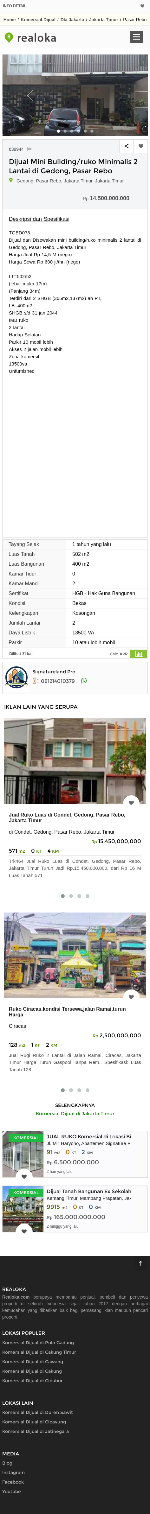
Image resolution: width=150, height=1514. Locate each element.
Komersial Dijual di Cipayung (34, 1422)
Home (9, 19)
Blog (7, 1463)
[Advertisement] (75, 453)
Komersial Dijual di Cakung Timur (39, 1352)
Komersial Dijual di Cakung (32, 1371)
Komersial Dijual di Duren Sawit (37, 1412)
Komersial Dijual (38, 19)
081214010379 (53, 681)
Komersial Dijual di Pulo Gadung (38, 1342)
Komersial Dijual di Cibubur (32, 1381)
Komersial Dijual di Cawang (32, 1362)
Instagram (13, 1472)
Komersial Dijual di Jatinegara (35, 1431)
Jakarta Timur (103, 19)
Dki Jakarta (72, 19)
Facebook (13, 1482)
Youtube (11, 1491)
